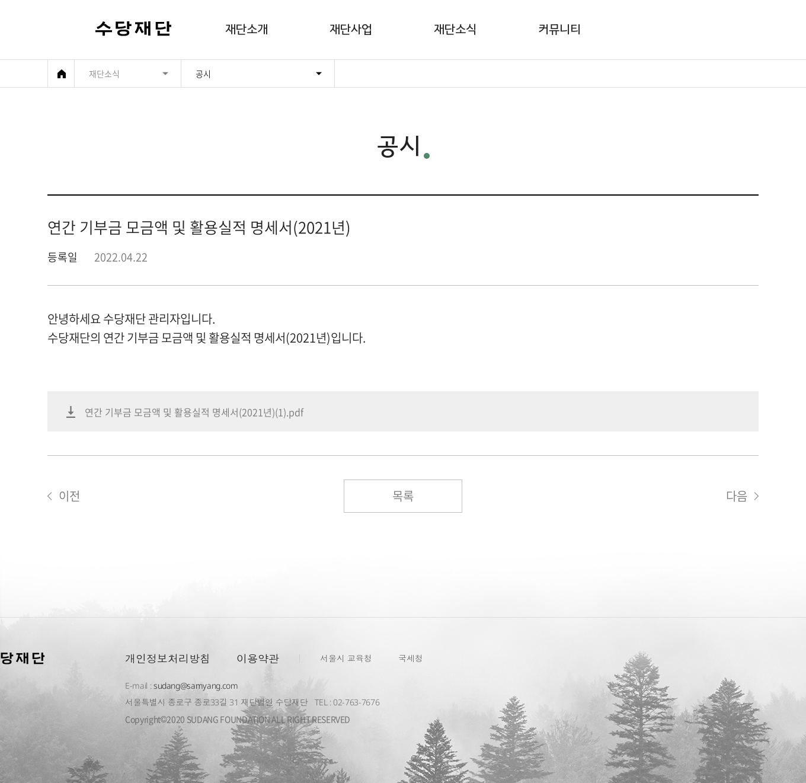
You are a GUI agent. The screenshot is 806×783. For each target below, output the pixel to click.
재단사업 (351, 29)
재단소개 (246, 29)
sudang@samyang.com (195, 685)
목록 (403, 495)
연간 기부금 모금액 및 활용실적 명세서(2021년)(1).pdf (194, 412)
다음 (736, 495)
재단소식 (455, 29)
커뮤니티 (559, 29)
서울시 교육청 (346, 658)
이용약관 (257, 658)
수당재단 (133, 30)
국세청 (410, 658)
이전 (69, 495)
